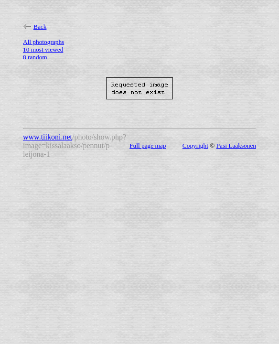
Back (34, 26)
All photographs (43, 41)
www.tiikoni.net (47, 137)
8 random (35, 57)
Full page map (147, 145)
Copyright (195, 145)
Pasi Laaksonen (236, 145)
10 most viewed (43, 49)
